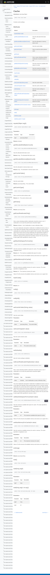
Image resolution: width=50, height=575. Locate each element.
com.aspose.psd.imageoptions (10, 483)
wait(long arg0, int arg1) (19, 123)
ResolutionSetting (8, 207)
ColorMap (8, 48)
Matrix (7, 153)
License (7, 145)
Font (7, 103)
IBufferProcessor (8, 262)
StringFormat (8, 240)
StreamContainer (8, 232)
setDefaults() (17, 92)
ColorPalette (8, 55)
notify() (15, 77)
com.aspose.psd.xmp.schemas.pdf (11, 523)
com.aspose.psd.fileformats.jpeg (10, 365)
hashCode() (17, 74)
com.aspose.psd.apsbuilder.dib (10, 323)
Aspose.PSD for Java (33, 6)
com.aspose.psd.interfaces (9, 486)
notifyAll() (16, 81)
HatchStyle (8, 114)
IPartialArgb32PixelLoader (10, 300)
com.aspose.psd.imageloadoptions (11, 480)
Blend (7, 20)
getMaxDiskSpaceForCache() (21, 63)
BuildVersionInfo (8, 24)
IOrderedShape (8, 298)
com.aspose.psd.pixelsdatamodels (11, 503)
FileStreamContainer (9, 99)
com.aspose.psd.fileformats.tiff (10, 461)
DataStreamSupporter (9, 84)
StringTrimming (8, 245)
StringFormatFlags (8, 242)
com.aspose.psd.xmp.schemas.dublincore (12, 520)
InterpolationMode (8, 142)
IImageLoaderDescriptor (10, 285)
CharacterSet (8, 30)
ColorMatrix (8, 50)
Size (6, 220)
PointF (7, 186)
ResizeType (8, 204)
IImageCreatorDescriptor (10, 271)
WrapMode (8, 256)
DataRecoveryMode (9, 81)
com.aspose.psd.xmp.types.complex (11, 545)
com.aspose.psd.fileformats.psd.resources (12, 452)
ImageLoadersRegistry (9, 131)
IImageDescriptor (8, 274)
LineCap (7, 147)
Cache (7, 26)
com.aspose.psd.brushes (9, 329)
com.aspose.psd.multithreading (10, 500)
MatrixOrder (8, 155)
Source (7, 227)
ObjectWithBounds (8, 165)
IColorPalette (8, 267)
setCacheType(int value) (20, 87)
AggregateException (9, 15)
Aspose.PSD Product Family (22, 6)
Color (7, 36)
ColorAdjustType (8, 39)
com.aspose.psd (8, 12)
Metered (7, 157)
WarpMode (8, 255)
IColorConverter (8, 265)
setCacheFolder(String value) (21, 84)
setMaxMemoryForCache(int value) (22, 107)
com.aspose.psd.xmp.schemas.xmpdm (12, 531)
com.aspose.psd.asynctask (9, 326)
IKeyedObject (8, 289)
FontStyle (8, 106)
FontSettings (8, 104)
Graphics (7, 108)
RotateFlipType (8, 212)
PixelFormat (8, 181)
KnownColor (8, 144)
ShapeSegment (8, 218)
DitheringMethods (8, 92)
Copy (44, 18)
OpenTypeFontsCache (9, 168)
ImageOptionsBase (9, 134)
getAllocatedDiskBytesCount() (21, 36)
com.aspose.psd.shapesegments (10, 511)
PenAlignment (9, 174)
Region (7, 202)
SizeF (7, 222)
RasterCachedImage (9, 192)
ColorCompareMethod (9, 47)
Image (7, 117)
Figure (7, 94)
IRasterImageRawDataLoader (11, 320)
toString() (16, 114)
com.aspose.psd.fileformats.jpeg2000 (11, 368)
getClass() (16, 54)
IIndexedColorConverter (10, 287)
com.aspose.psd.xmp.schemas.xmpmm (12, 534)
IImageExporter (8, 277)
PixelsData (8, 183)
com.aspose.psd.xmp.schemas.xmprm (12, 537)
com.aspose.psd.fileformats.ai (10, 357)
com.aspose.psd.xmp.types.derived (11, 568)
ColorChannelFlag (8, 44)
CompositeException (9, 66)
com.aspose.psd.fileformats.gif (10, 362)
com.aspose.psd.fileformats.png (10, 374)
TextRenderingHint (8, 248)
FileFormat (8, 96)
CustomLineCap (8, 75)
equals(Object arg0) (18, 33)
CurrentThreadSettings (9, 72)
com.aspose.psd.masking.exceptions (11, 489)
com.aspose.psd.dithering (9, 340)
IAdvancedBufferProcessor (10, 259)
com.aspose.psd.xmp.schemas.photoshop (12, 525)
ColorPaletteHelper (9, 58)
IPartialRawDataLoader (9, 309)
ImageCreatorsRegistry (9, 123)
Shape (7, 215)
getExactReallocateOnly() (20, 57)
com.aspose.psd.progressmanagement (12, 506)
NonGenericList (8, 162)
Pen (6, 173)
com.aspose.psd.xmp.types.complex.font (12, 554)
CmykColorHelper (8, 34)
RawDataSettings (8, 197)
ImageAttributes (8, 120)
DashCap (8, 76)
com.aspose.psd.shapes (9, 508)
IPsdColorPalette (8, 312)
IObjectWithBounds (9, 295)
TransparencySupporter (10, 251)
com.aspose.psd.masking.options (11, 492)
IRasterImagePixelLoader (10, 317)
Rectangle (8, 199)
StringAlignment (8, 235)
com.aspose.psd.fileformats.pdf (10, 371)
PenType (7, 176)
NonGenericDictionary (9, 159)
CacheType (8, 28)
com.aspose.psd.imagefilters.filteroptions (12, 478)
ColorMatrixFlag (8, 53)
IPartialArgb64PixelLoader (10, 303)
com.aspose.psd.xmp (8, 517)
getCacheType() (18, 49)
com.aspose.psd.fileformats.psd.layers (12, 382)
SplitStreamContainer (9, 229)
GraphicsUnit (8, 112)
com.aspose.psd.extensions (9, 351)
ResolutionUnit (9, 209)
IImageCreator (9, 269)
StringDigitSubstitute (9, 238)
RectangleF (8, 200)
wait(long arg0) (17, 120)
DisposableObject (8, 87)
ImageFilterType (8, 129)
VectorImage (8, 253)
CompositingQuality (9, 69)
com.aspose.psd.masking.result (10, 494)
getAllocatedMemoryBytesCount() (22, 41)
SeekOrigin (8, 214)
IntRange (7, 139)
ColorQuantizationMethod (10, 61)
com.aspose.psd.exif (8, 345)
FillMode (7, 101)
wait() (15, 117)
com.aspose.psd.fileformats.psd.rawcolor (12, 449)
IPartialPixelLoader (9, 306)
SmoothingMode (8, 225)
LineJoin (7, 149)
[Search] (6, 6)
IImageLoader (8, 282)
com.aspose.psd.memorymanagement (12, 497)
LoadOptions (8, 151)
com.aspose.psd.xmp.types (9, 539)
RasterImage (8, 194)
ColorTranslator (8, 63)
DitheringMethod (8, 90)
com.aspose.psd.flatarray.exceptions (11, 475)
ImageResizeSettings (9, 137)
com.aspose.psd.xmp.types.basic (10, 542)
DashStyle (8, 78)
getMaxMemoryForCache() (20, 68)
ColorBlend (8, 41)
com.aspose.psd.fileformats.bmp (10, 359)
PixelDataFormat (8, 179)
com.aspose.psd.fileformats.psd (10, 376)
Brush (7, 21)
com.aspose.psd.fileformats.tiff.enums (11, 464)
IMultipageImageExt (9, 292)
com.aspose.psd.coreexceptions (10, 331)
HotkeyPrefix (8, 116)
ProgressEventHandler (9, 189)
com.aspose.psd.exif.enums (9, 348)
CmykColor (8, 32)
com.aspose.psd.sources (9, 514)
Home (14, 6)
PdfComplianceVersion (9, 171)
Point (7, 185)
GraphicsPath (8, 110)
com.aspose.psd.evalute (9, 343)
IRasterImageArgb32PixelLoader (11, 314)
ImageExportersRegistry (10, 126)
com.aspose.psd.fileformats (9, 354)
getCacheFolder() (18, 46)
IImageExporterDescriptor (10, 280)
